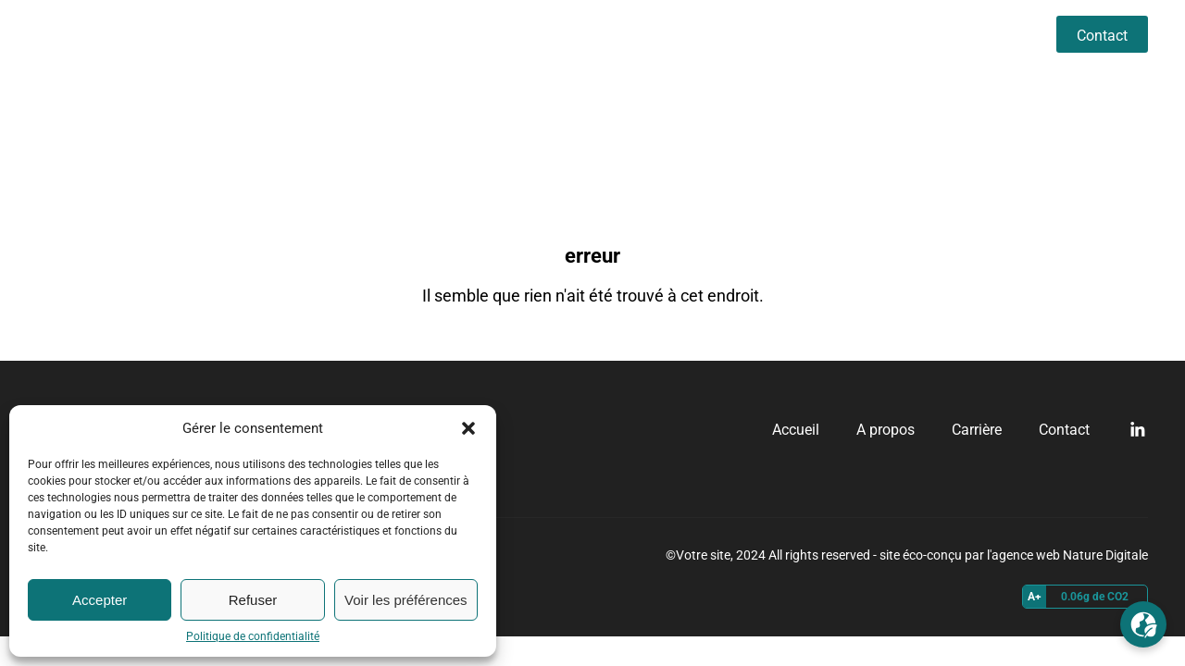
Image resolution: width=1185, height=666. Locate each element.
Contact (1102, 35)
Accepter (99, 600)
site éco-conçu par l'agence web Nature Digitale (1013, 555)
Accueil (813, 34)
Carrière (994, 34)
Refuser (253, 600)
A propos (903, 34)
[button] (468, 428)
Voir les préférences (406, 600)
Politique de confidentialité (252, 636)
